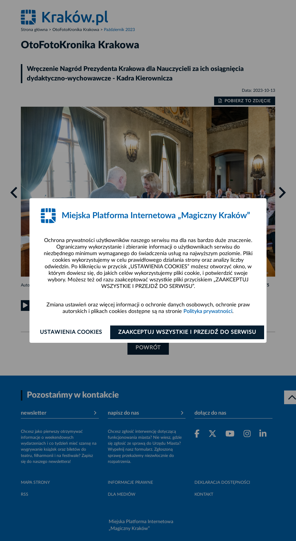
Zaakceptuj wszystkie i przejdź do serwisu (187, 332)
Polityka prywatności (207, 311)
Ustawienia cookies (71, 332)
